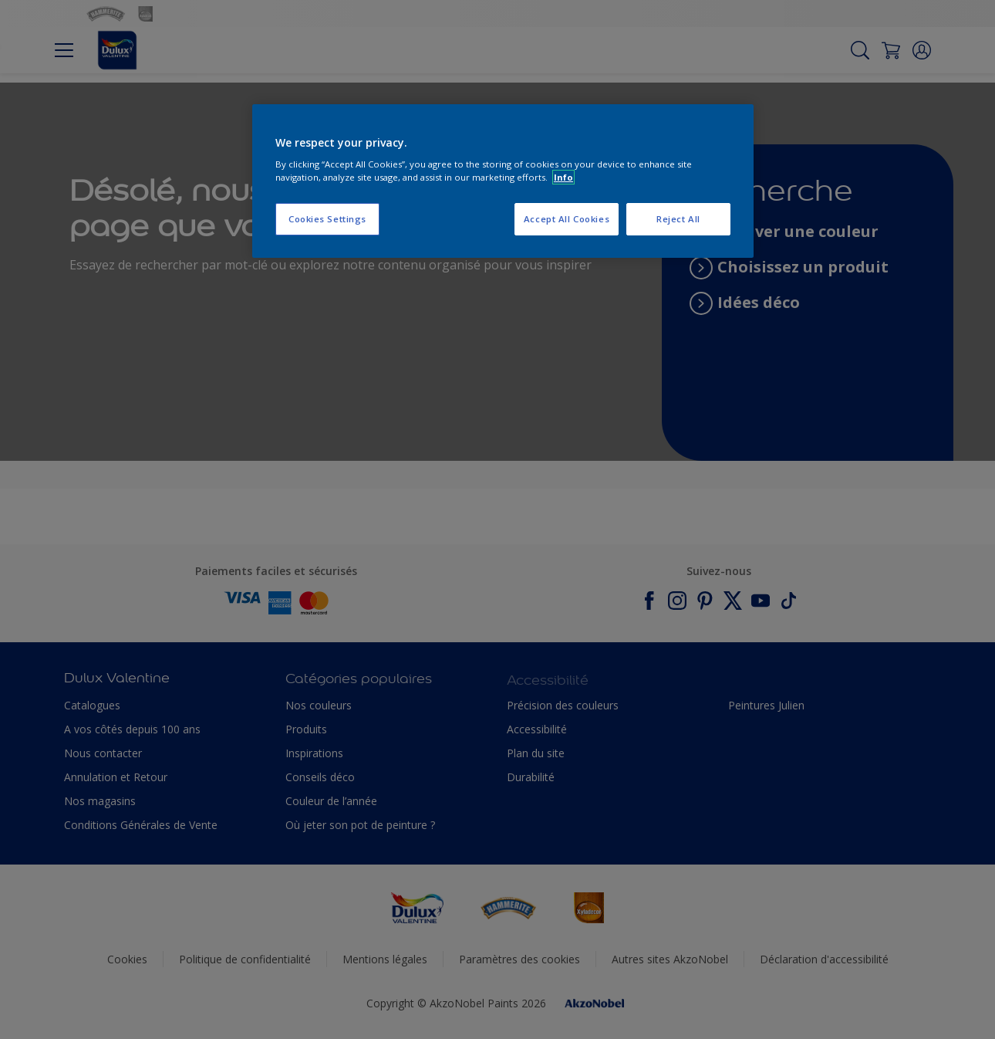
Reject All (678, 219)
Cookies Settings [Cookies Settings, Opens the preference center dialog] (327, 219)
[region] (503, 181)
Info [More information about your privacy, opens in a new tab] (563, 177)
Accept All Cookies (566, 219)
